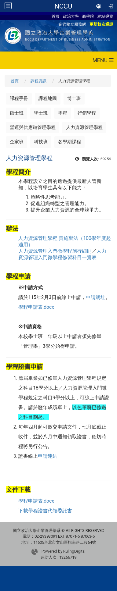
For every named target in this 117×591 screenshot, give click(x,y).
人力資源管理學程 (84, 127)
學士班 (41, 113)
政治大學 (71, 16)
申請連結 (47, 456)
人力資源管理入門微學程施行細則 (55, 251)
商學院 (88, 16)
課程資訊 (38, 81)
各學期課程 (69, 141)
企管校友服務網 (72, 24)
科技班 (41, 141)
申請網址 (95, 297)
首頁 (56, 16)
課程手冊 (19, 98)
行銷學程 (87, 113)
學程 (62, 113)
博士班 (74, 98)
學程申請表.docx (36, 307)
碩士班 (17, 113)
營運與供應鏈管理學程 (33, 127)
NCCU (63, 6)
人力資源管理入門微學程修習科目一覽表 (62, 254)
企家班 (17, 141)
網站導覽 (105, 16)
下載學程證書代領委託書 (45, 511)
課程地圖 (47, 98)
